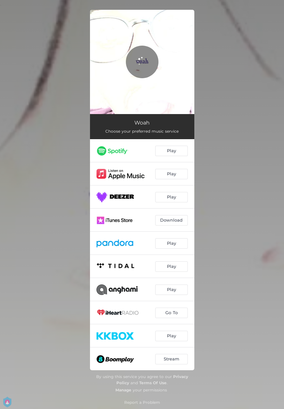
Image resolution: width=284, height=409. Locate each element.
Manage (123, 389)
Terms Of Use (153, 382)
